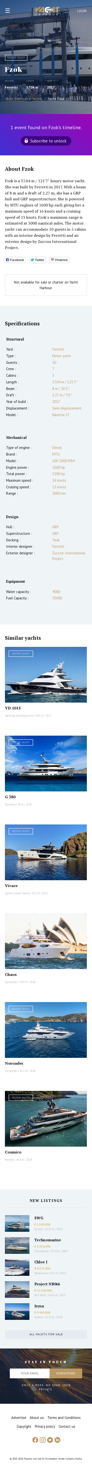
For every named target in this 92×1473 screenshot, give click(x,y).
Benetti (9, 1159)
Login (82, 11)
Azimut (38, 1229)
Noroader (14, 1063)
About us (37, 1417)
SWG (38, 1217)
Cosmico (13, 1152)
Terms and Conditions (64, 1417)
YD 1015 (13, 708)
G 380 (10, 796)
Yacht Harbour (47, 12)
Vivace (11, 885)
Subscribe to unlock (48, 141)
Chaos (11, 974)
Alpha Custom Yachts (17, 893)
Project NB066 (47, 1283)
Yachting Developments (19, 715)
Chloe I (40, 1261)
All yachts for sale (46, 1334)
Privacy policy (45, 1426)
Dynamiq (10, 804)
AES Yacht (40, 1295)
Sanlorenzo (41, 1273)
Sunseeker (11, 982)
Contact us (67, 1426)
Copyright (24, 1426)
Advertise (18, 1417)
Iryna (39, 1305)
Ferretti (11, 87)
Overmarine (41, 1251)
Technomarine (47, 1239)
